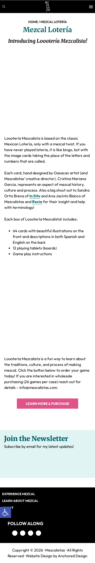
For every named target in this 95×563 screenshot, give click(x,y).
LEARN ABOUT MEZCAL (20, 501)
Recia (37, 201)
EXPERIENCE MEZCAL (18, 494)
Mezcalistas (55, 550)
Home (33, 22)
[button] (5, 512)
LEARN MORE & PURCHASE (47, 403)
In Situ (34, 195)
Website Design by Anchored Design (56, 555)
